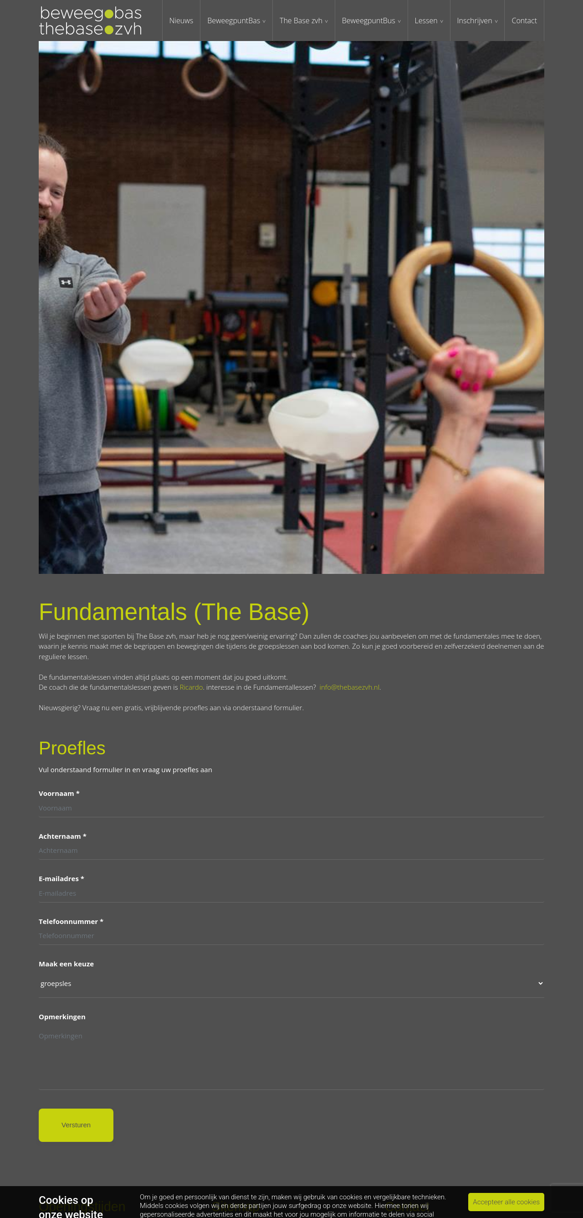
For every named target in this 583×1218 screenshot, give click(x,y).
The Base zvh (301, 20)
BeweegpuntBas (233, 20)
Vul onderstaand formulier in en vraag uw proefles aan (125, 770)
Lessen (426, 20)
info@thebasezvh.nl (350, 687)
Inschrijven (474, 20)
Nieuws (181, 20)
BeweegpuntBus (368, 20)
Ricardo (191, 687)
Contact (524, 20)
